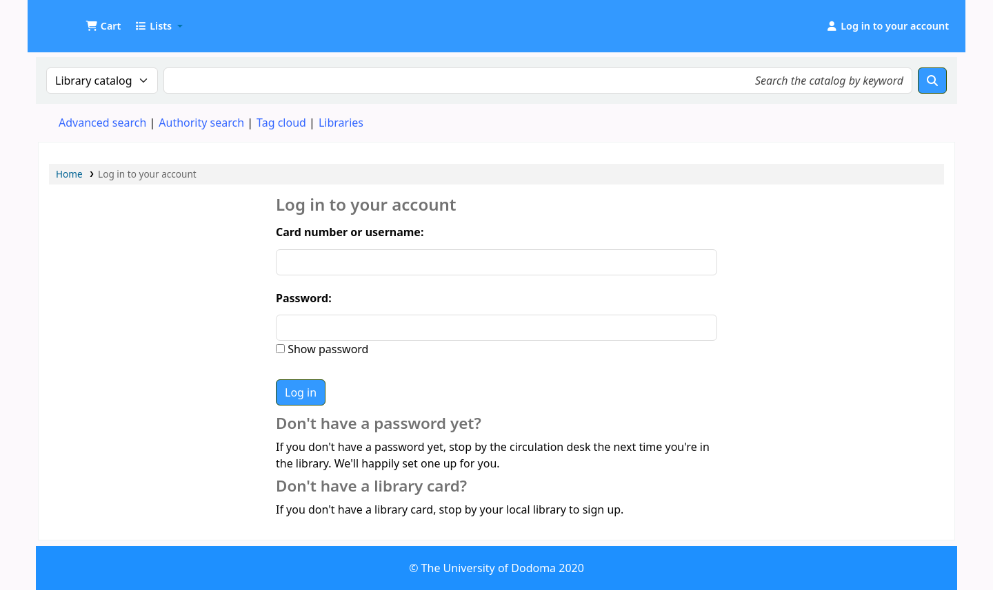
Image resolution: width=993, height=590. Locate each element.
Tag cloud (281, 122)
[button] (103, 26)
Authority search (201, 122)
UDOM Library (73, 19)
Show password (326, 349)
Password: (304, 298)
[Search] (932, 80)
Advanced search (102, 122)
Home (69, 173)
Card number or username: (349, 232)
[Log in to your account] (887, 26)
